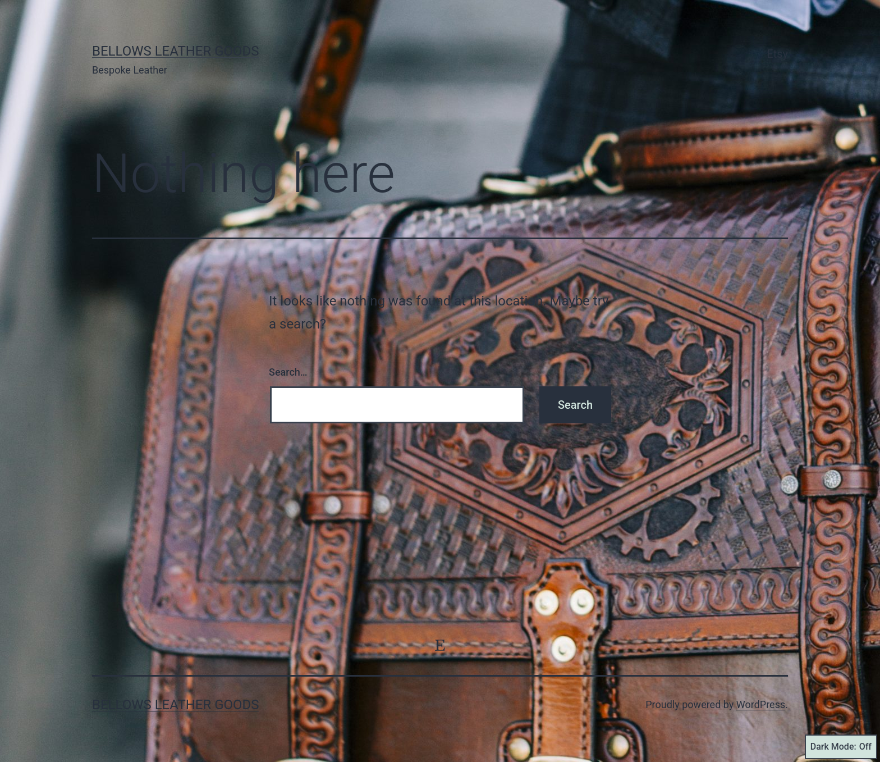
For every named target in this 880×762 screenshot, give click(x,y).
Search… (288, 372)
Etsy (777, 54)
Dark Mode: (841, 747)
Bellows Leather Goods (175, 51)
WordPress (760, 704)
